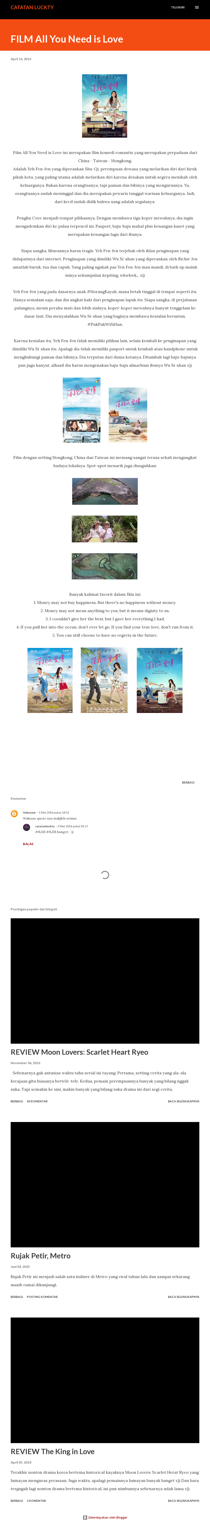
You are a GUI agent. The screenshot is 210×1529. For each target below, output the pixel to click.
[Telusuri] (178, 7)
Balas (28, 844)
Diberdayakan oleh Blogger (105, 1517)
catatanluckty (45, 826)
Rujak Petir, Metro (41, 1255)
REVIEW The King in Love (53, 1451)
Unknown (29, 812)
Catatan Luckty (32, 7)
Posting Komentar (42, 1297)
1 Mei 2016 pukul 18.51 (54, 812)
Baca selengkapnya (183, 1101)
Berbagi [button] (188, 782)
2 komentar (36, 1500)
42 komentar (37, 1101)
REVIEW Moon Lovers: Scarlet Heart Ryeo (79, 1051)
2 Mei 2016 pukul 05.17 (73, 826)
